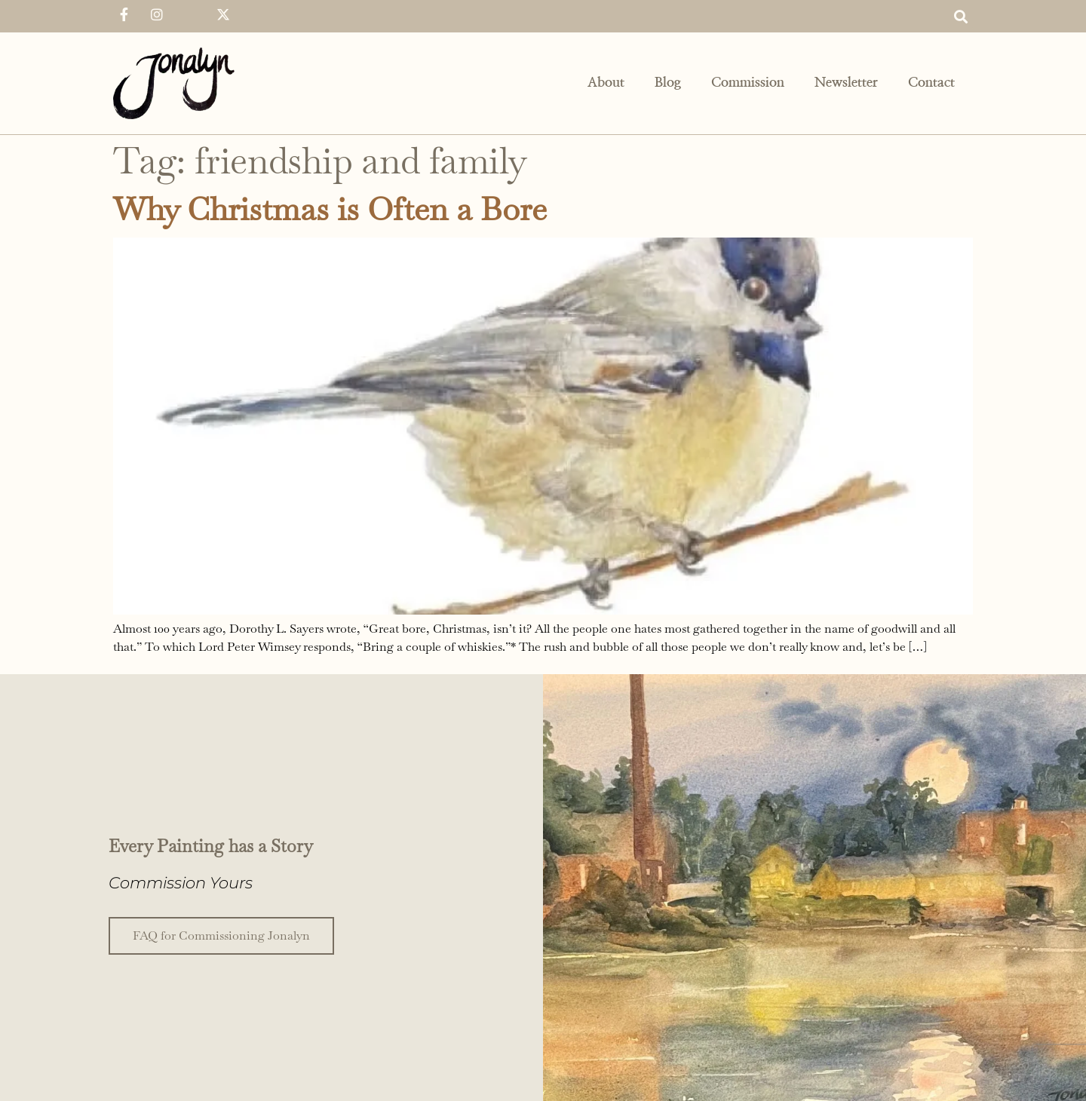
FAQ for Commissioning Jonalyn (221, 934)
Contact (931, 83)
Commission (747, 83)
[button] (960, 16)
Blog (668, 83)
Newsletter (846, 83)
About (605, 83)
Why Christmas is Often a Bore (330, 209)
